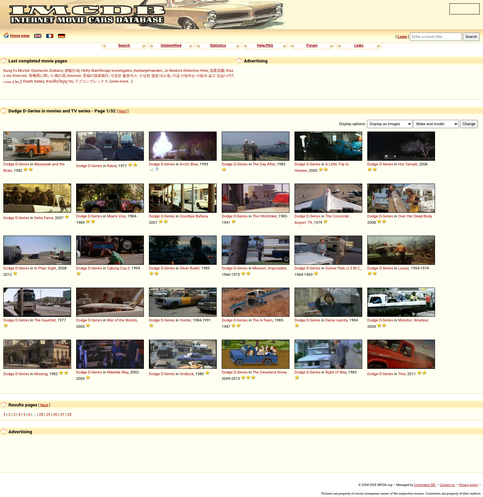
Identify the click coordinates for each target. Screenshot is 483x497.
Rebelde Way (117, 372)
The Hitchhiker (265, 216)
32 (69, 414)
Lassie (403, 268)
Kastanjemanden (148, 70)
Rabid (112, 165)
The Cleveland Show (269, 372)
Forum (312, 45)
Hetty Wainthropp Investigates (106, 70)
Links (358, 45)
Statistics (218, 45)
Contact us (447, 485)
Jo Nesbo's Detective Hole (186, 70)
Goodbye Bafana (194, 216)
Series (24, 164)
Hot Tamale (408, 164)
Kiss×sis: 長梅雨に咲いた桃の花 (39, 75)
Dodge (8, 164)
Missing (41, 373)
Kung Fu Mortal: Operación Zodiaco (33, 70)
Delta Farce (43, 217)
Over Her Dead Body (415, 216)
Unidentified (171, 45)
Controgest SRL (425, 485)
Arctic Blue (189, 164)
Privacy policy (468, 485)
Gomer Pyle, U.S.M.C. (343, 268)
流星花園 (217, 70)
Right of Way (335, 372)
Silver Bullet (190, 268)
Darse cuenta (336, 320)
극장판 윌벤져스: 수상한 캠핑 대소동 (140, 75)
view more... (121, 81)
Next (122, 111)
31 (62, 414)
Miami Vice (116, 216)
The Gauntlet (45, 320)
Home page (20, 35)
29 (48, 414)
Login (402, 36)
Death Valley (33, 81)
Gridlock (187, 373)
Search (124, 45)
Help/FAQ (265, 45)
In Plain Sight (45, 268)
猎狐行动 (72, 70)
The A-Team (263, 320)
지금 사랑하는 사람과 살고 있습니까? (202, 75)
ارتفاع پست (12, 81)
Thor (402, 373)
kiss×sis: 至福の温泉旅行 (88, 75)
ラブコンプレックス (91, 81)
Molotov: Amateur (413, 320)
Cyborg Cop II (118, 268)
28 (41, 414)
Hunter (185, 320)
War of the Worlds (122, 320)
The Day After (264, 164)
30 (55, 414)
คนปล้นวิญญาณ (59, 81)
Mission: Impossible (269, 268)
